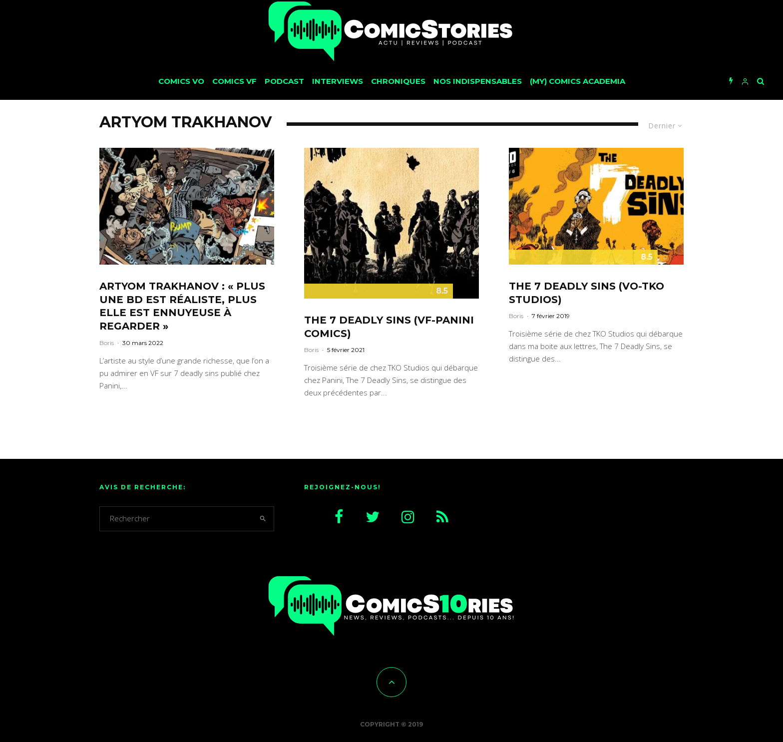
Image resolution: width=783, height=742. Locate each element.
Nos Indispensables (477, 81)
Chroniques (398, 81)
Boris (106, 343)
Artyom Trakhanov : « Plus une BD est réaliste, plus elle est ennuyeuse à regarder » (182, 306)
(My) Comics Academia (577, 81)
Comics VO (181, 81)
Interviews (337, 81)
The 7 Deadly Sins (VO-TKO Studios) (586, 293)
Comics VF (234, 81)
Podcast (284, 81)
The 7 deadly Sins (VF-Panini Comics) (389, 327)
